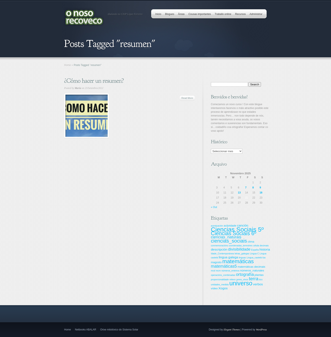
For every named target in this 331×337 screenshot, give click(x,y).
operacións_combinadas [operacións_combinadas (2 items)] (223, 275)
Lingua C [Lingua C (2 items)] (254, 253)
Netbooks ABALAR (85, 329)
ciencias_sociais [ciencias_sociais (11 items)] (229, 241)
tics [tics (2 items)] (261, 279)
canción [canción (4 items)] (242, 225)
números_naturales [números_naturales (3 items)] (252, 270)
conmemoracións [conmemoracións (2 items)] (219, 245)
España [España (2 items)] (255, 249)
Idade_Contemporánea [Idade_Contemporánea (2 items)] (222, 253)
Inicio (158, 14)
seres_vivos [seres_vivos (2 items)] (242, 279)
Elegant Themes (232, 329)
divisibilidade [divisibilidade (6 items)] (239, 249)
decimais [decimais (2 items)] (264, 245)
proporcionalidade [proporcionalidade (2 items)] (220, 279)
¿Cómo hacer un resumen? (94, 81)
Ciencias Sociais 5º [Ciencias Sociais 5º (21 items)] (237, 229)
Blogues (169, 14)
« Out (214, 207)
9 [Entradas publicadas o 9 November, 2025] (260, 187)
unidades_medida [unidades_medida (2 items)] (220, 284)
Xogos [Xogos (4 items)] (223, 288)
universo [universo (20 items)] (240, 283)
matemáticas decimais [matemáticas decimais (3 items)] (251, 266)
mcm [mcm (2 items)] (218, 270)
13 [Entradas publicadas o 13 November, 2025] (239, 192)
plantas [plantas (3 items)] (259, 275)
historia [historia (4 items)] (264, 249)
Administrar (256, 14)
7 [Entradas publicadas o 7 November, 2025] (246, 187)
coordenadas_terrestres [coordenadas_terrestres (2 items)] (240, 245)
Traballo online (223, 14)
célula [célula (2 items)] (256, 245)
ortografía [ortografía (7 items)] (245, 274)
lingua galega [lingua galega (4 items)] (228, 257)
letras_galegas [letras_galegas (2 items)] (242, 253)
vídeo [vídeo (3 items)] (214, 288)
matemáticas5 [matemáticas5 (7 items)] (224, 266)
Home (67, 65)
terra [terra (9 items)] (253, 278)
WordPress (261, 329)
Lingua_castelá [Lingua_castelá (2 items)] (254, 257)
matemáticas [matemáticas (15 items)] (238, 261)
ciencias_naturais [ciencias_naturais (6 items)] (226, 237)
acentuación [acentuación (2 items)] (217, 225)
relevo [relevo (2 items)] (232, 279)
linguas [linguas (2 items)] (242, 257)
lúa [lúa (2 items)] (263, 257)
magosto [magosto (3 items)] (216, 262)
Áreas (181, 14)
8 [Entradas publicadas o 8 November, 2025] (253, 187)
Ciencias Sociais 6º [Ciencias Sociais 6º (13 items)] (233, 233)
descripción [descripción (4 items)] (219, 249)
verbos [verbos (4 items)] (258, 284)
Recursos (240, 14)
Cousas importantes (200, 14)
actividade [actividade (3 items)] (230, 225)
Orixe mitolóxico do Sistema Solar (119, 329)
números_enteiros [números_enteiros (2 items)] (230, 270)
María (78, 88)
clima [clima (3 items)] (251, 241)
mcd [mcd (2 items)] (213, 270)
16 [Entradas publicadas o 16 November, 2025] (261, 192)
